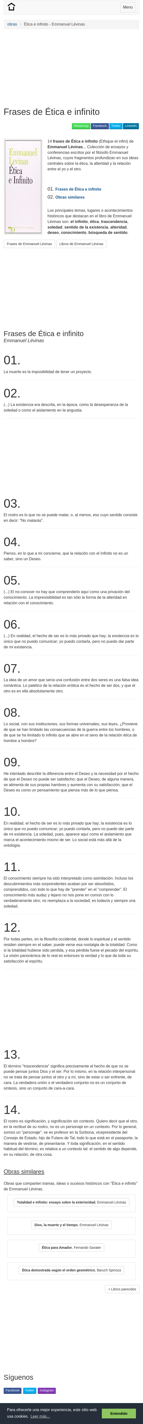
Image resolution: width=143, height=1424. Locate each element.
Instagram (47, 1390)
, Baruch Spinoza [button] (71, 1270)
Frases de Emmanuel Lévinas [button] (29, 244)
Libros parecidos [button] (123, 1289)
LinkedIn (131, 126)
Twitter (116, 126)
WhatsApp (81, 126)
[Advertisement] (71, 68)
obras (12, 24)
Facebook (100, 126)
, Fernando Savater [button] (71, 1247)
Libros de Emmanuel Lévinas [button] (81, 244)
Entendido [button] (118, 1413)
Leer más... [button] (40, 1416)
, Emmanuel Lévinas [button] (71, 1202)
